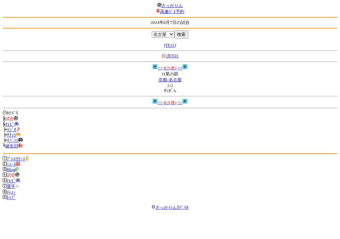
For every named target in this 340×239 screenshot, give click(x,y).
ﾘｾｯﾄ (170, 45)
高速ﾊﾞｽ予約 (172, 11)
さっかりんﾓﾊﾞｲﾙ (170, 207)
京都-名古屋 (169, 79)
